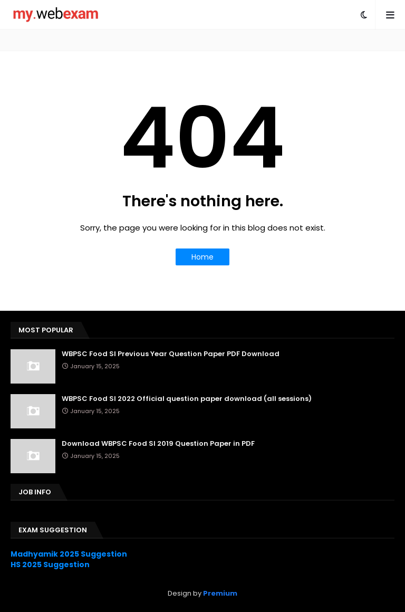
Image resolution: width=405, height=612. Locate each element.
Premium (220, 593)
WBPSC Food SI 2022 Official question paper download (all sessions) (187, 399)
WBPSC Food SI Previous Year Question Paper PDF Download (170, 354)
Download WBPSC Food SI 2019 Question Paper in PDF (158, 443)
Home (202, 257)
